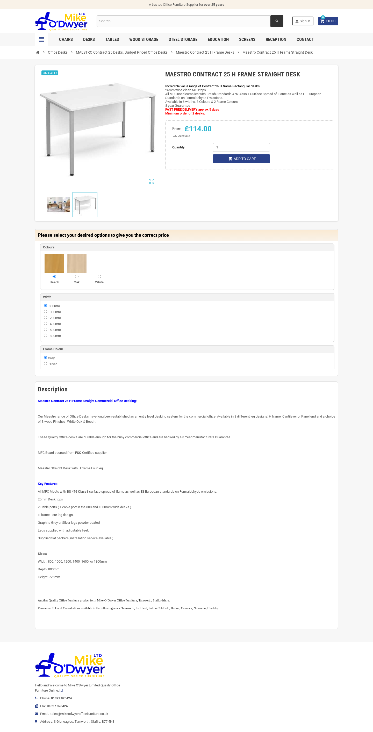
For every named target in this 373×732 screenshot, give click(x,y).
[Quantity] (241, 147)
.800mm (54, 306)
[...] (61, 690)
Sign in (302, 21)
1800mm (54, 336)
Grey (51, 358)
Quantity (178, 147)
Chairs (66, 39)
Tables (112, 39)
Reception (276, 39)
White (99, 282)
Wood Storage (143, 39)
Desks (89, 39)
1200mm (54, 318)
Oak (77, 282)
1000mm (54, 312)
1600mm (54, 330)
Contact (305, 39)
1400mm (54, 324)
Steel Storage (183, 39)
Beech (54, 282)
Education (218, 39)
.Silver (52, 364)
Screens (247, 39)
